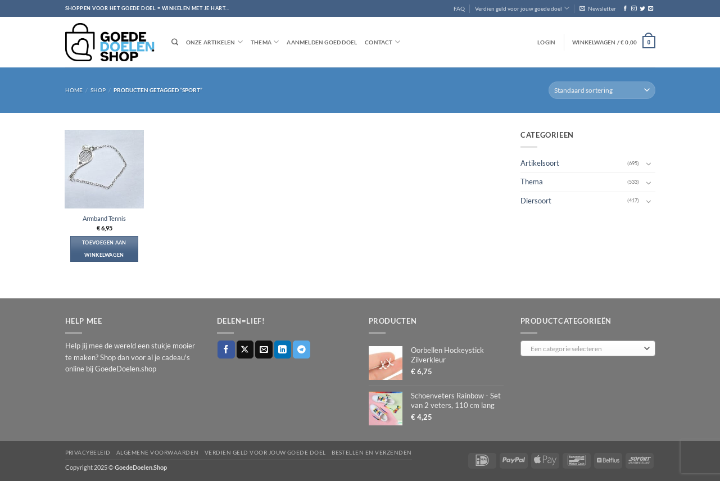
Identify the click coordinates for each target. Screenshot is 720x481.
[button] (597, 8)
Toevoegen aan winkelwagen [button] (104, 248)
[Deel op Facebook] (226, 349)
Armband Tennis (104, 218)
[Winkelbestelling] (602, 90)
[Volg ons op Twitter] (642, 9)
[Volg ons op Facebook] (625, 9)
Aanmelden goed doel (322, 42)
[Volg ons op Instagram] (633, 9)
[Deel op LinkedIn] (283, 349)
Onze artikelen (214, 42)
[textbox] (585, 349)
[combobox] (587, 348)
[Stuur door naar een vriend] (264, 349)
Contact (382, 42)
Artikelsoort (539, 163)
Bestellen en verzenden (372, 452)
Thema (265, 42)
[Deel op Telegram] (301, 349)
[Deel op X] (245, 349)
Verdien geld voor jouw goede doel (522, 8)
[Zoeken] (174, 42)
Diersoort (535, 200)
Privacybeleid (88, 452)
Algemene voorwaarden (157, 452)
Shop (98, 90)
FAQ (459, 8)
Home (74, 90)
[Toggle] (648, 163)
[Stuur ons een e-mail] (650, 9)
